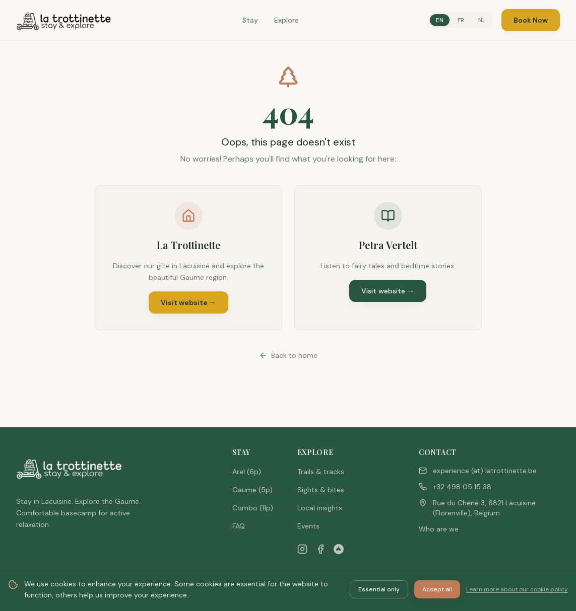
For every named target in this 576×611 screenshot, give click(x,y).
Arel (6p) (246, 471)
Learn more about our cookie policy (517, 589)
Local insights (319, 507)
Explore (286, 20)
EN (439, 20)
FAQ (238, 525)
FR (461, 20)
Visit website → (188, 302)
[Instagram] (302, 549)
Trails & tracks (320, 471)
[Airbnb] (339, 549)
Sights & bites (320, 489)
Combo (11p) (252, 507)
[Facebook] (320, 549)
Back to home (288, 355)
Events (308, 525)
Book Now (531, 20)
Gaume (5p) (252, 489)
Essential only (379, 589)
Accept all (437, 589)
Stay (250, 20)
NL (481, 20)
